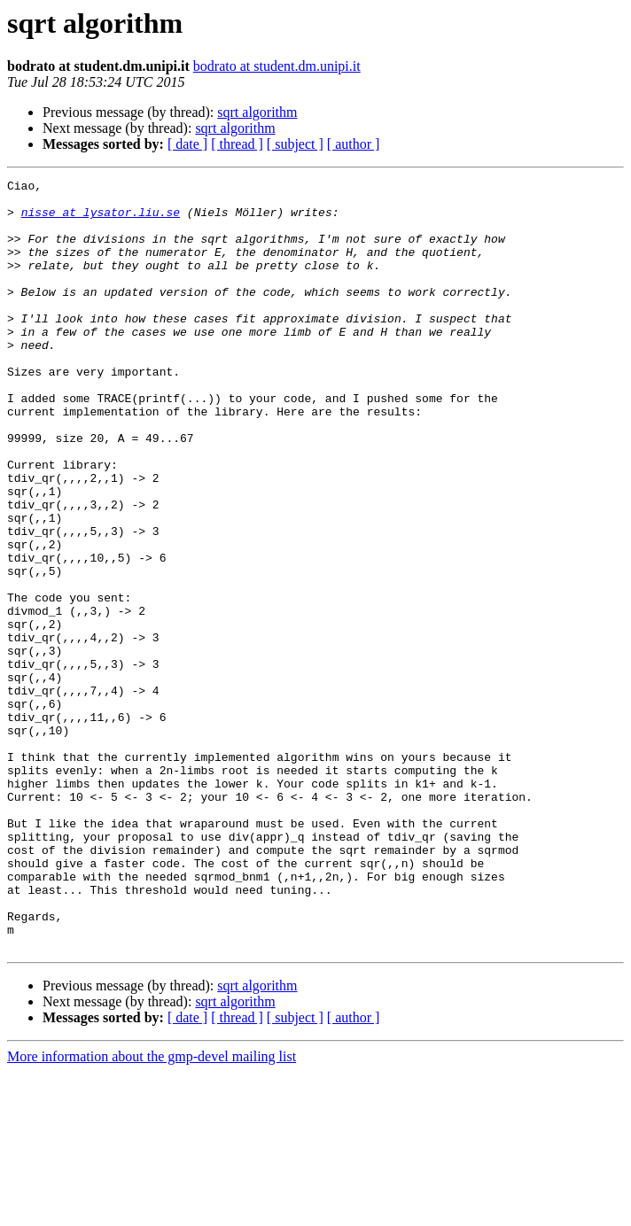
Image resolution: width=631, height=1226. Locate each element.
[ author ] (353, 143)
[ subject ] (295, 143)
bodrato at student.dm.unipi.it (277, 66)
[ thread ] (237, 143)
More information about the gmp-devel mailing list (151, 1210)
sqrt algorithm (257, 112)
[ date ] (187, 143)
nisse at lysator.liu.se (100, 220)
